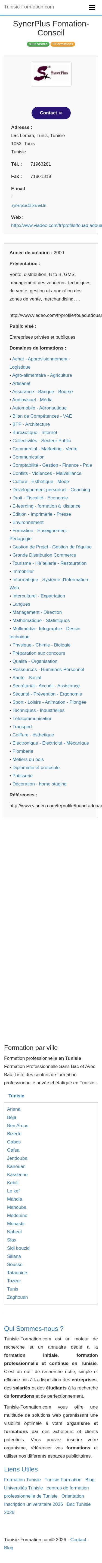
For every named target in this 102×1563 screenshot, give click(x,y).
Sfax (11, 1240)
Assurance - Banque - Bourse (42, 391)
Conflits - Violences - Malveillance (47, 473)
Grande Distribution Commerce (44, 555)
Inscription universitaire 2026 (33, 1504)
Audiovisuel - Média (32, 399)
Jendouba (17, 1158)
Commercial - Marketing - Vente (45, 448)
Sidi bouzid (18, 1248)
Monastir (16, 1223)
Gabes (14, 1142)
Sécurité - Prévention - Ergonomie (47, 694)
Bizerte (14, 1133)
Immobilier (23, 571)
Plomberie (23, 751)
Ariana (13, 1109)
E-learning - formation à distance (47, 506)
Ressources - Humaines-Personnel (48, 669)
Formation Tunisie (22, 1479)
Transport (22, 726)
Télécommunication (32, 718)
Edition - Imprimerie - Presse (42, 514)
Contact (51, 113)
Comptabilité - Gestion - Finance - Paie (52, 465)
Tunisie (16, 1095)
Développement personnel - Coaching (51, 489)
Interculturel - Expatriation (39, 596)
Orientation (72, 1496)
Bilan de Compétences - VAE (42, 416)
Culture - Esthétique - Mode (41, 481)
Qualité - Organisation (35, 661)
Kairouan (16, 1166)
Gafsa (13, 1150)
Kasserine (17, 1174)
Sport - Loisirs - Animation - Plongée (49, 702)
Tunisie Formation (63, 1479)
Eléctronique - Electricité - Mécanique (51, 743)
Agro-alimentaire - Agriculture (42, 375)
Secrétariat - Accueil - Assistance (46, 685)
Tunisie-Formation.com (29, 7)
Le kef (13, 1191)
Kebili (12, 1182)
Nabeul (14, 1231)
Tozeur (14, 1280)
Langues (21, 604)
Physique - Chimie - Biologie (42, 645)
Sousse (15, 1264)
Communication (29, 457)
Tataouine (17, 1272)
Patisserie (23, 775)
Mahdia (14, 1199)
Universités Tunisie (23, 1488)
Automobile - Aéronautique (39, 408)
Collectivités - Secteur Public (42, 440)
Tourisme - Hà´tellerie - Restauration (49, 563)
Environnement (28, 522)
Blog (90, 1479)
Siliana (14, 1256)
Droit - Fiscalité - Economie (40, 497)
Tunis (12, 1289)
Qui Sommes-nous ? (34, 1328)
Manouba (16, 1207)
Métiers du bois (28, 759)
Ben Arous (17, 1125)
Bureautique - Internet (35, 432)
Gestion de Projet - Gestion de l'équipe (52, 547)
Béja (11, 1117)
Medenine (17, 1215)
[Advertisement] (51, 877)
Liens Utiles (21, 1469)
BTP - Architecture (31, 424)
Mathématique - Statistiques (41, 620)
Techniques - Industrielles (38, 710)
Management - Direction (37, 612)
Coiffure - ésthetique (33, 735)
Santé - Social (27, 677)
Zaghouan (17, 1297)
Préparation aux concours (39, 653)
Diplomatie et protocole (36, 767)
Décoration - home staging (40, 784)
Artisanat (21, 383)
